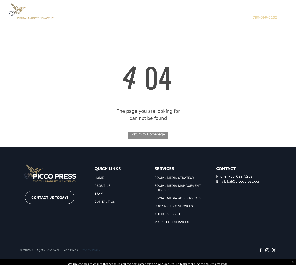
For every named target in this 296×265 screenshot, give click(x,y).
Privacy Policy (90, 250)
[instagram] (229, 14)
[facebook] (223, 14)
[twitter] (236, 14)
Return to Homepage (148, 134)
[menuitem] (75, 15)
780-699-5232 (265, 17)
